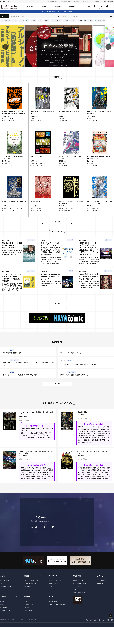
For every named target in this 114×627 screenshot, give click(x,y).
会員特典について (54, 583)
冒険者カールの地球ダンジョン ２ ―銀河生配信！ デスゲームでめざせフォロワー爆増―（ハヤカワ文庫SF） (14, 113)
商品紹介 (3, 576)
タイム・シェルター (36, 156)
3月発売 (15, 20)
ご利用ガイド (77, 576)
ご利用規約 (21, 620)
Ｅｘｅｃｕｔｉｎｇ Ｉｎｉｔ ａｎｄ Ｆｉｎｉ (71, 157)
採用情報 (85, 1)
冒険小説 (47, 20)
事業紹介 (2, 604)
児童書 (66, 20)
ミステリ (34, 20)
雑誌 (1, 583)
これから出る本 (6, 20)
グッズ (80, 20)
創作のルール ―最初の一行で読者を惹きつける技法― (71, 202)
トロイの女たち (35, 201)
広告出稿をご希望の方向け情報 (70, 1)
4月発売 (22, 20)
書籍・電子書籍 (4, 581)
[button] (6, 47)
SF (27, 20)
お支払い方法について (79, 592)
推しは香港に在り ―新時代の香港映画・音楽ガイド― (98, 157)
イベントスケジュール (55, 581)
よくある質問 (101, 581)
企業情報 (3, 597)
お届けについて (77, 589)
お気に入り (101, 8)
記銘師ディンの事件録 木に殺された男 (14, 201)
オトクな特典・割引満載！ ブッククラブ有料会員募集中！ (57, 11)
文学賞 (26, 576)
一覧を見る (57, 222)
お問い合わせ (95, 1)
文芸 (40, 20)
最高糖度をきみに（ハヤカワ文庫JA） (70, 111)
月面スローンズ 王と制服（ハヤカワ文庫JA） (42, 112)
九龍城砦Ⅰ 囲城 (81, 412)
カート (112, 8)
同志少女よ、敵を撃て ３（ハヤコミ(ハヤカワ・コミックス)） (99, 202)
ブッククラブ (53, 576)
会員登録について (78, 581)
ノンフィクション (56, 20)
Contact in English (108, 1)
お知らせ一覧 (52, 586)
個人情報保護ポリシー (34, 620)
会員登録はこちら (100, 20)
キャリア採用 (28, 610)
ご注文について (77, 586)
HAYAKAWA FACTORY (6, 586)
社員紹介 (26, 607)
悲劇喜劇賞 (27, 586)
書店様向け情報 (52, 1)
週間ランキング (89, 20)
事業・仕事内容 (28, 604)
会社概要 (2, 601)
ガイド (89, 8)
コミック (73, 20)
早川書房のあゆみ (5, 610)
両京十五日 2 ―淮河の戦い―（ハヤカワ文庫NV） (99, 112)
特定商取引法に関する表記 (7, 620)
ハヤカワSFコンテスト (30, 583)
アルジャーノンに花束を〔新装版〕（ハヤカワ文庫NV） (14, 157)
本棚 (107, 8)
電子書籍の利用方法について (81, 583)
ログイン (95, 8)
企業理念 (26, 601)
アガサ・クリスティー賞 (31, 581)
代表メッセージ (4, 607)
